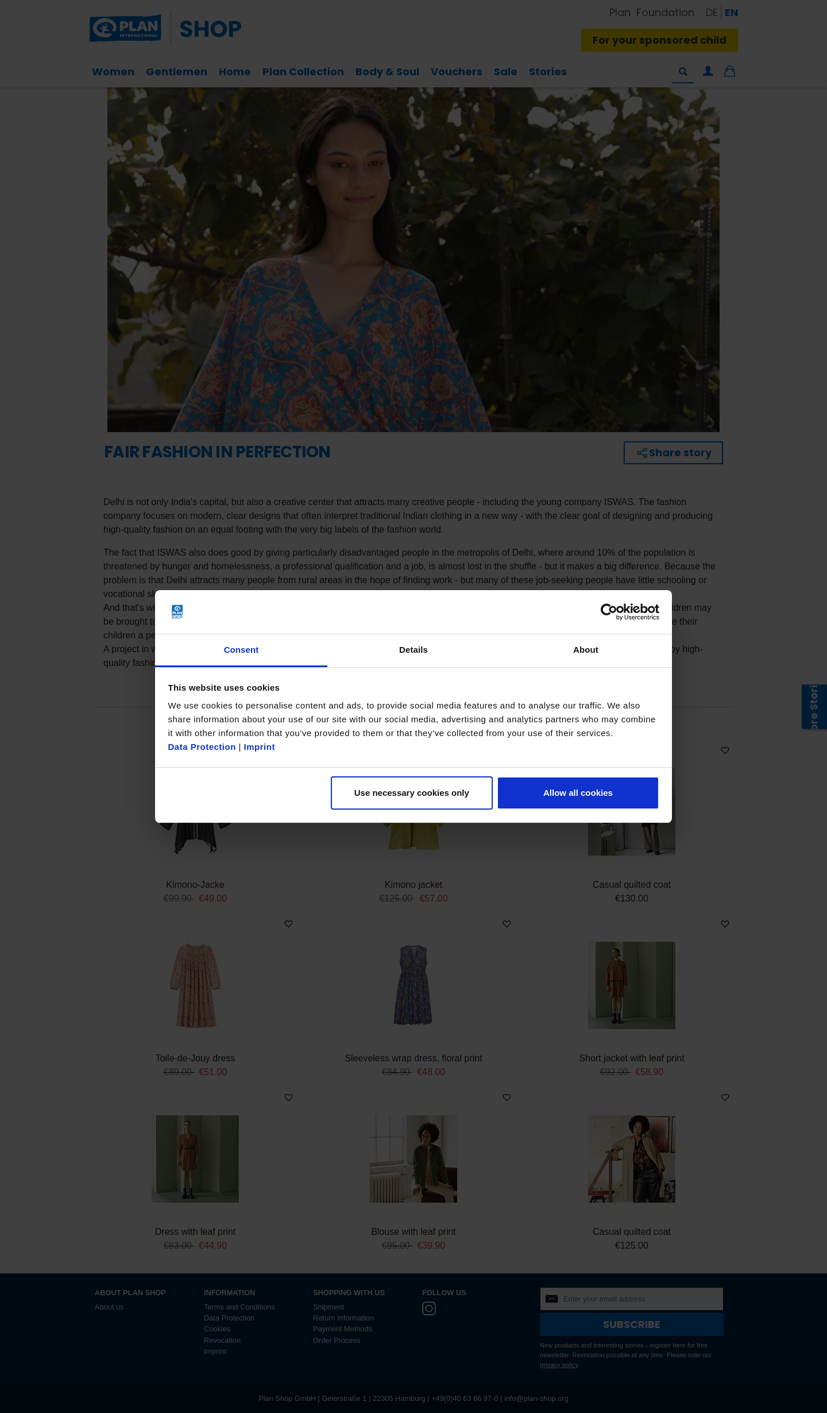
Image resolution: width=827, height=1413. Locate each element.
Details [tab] (413, 649)
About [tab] (585, 649)
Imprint (259, 747)
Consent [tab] (241, 649)
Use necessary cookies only (411, 793)
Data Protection (202, 747)
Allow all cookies (578, 793)
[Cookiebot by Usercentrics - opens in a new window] (609, 612)
